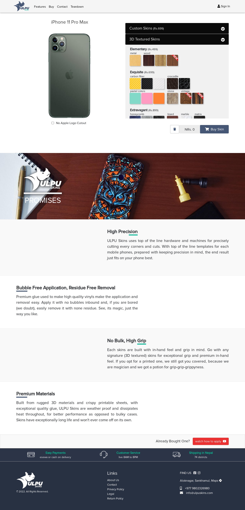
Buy (51, 7)
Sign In (223, 6)
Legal (110, 494)
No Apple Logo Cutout (70, 123)
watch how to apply (210, 441)
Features (40, 7)
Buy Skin (214, 129)
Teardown (77, 7)
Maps (216, 481)
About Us (113, 480)
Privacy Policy (115, 489)
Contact (62, 7)
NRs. (190, 129)
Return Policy (115, 498)
